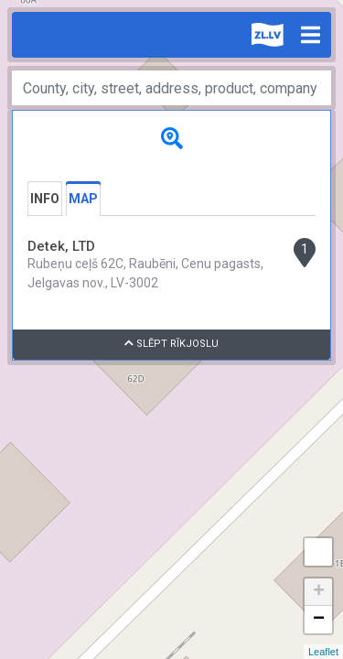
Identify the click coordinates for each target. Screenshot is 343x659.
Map (83, 198)
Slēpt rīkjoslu (171, 344)
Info (44, 198)
